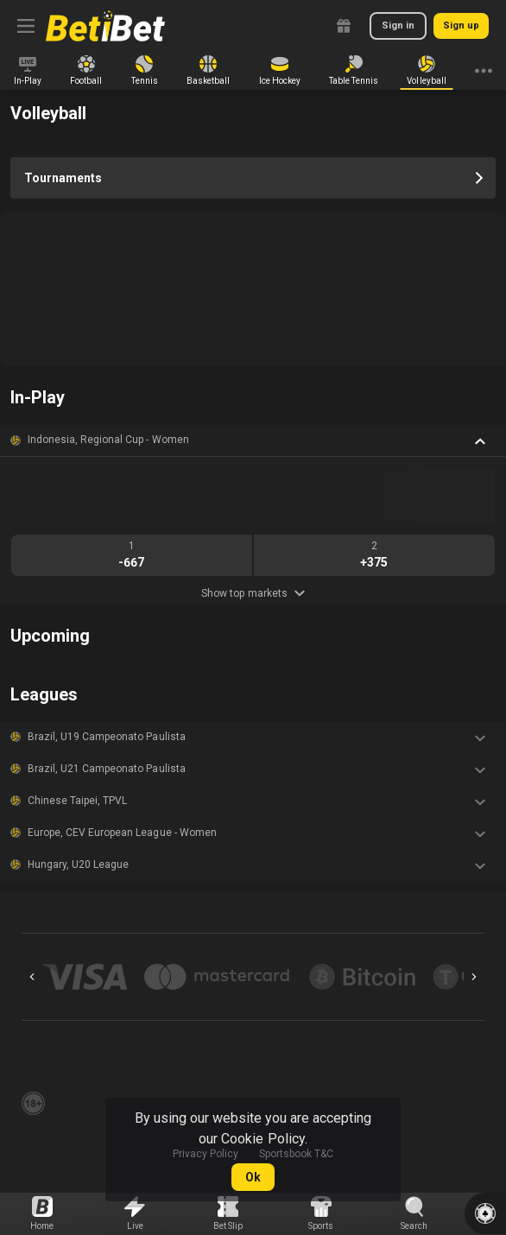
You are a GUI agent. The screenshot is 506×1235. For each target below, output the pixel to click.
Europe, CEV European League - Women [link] (122, 832)
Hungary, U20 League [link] (78, 864)
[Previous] (32, 976)
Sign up (461, 25)
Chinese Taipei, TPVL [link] (77, 801)
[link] (105, 26)
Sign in (398, 25)
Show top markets (252, 593)
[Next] (474, 976)
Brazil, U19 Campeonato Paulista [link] (107, 737)
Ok (253, 1177)
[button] (253, 440)
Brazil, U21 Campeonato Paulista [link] (107, 769)
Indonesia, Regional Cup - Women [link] (108, 440)
